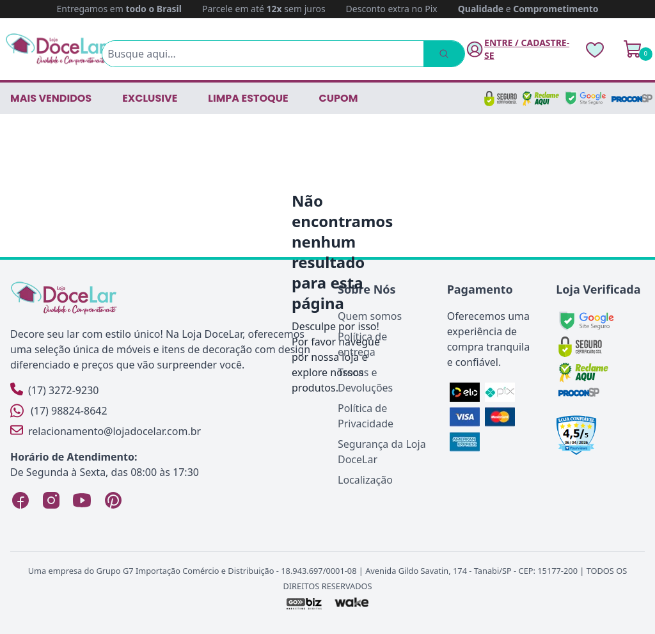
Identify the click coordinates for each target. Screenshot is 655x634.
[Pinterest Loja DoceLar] (112, 500)
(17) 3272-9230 (54, 390)
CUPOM (338, 98)
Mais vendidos (50, 98)
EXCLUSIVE (149, 98)
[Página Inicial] (56, 49)
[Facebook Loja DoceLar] (20, 500)
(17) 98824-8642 (58, 410)
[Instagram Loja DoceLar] (51, 500)
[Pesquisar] (443, 54)
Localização (365, 480)
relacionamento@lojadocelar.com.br (105, 431)
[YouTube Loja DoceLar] (82, 500)
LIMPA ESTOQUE (248, 98)
